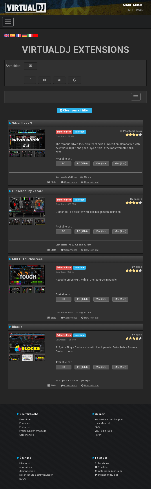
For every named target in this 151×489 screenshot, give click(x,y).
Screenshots (26, 434)
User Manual (102, 423)
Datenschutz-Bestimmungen (36, 474)
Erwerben (24, 423)
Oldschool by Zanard (27, 191)
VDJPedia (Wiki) (104, 430)
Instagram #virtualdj (108, 471)
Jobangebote (27, 471)
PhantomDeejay (132, 131)
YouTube (101, 467)
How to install (91, 182)
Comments (70, 182)
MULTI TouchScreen (27, 259)
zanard (138, 199)
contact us (25, 467)
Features (24, 427)
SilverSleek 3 (22, 123)
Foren (98, 434)
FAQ (97, 427)
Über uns (24, 463)
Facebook (102, 463)
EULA (22, 478)
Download (25, 419)
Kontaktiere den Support (109, 419)
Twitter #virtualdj (106, 474)
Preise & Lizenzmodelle (32, 430)
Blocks (17, 327)
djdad (138, 266)
